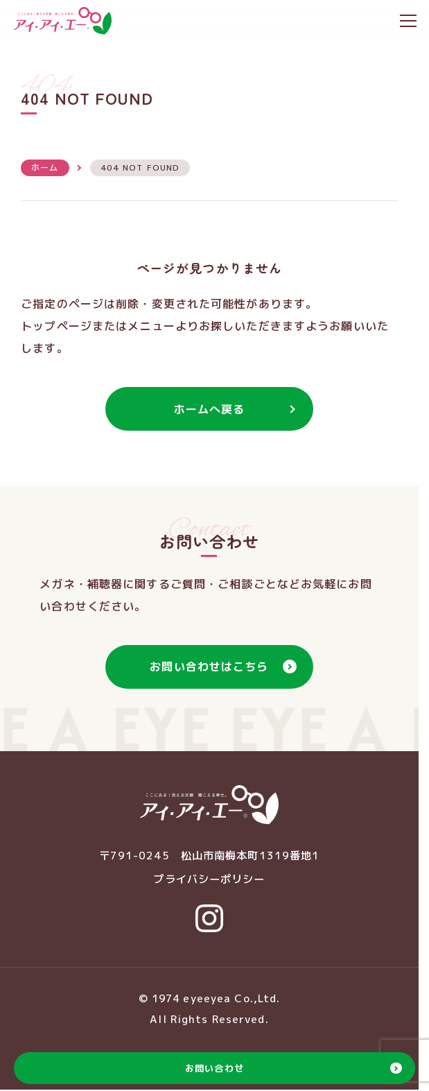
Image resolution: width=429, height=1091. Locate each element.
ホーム (44, 167)
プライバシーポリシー (209, 879)
